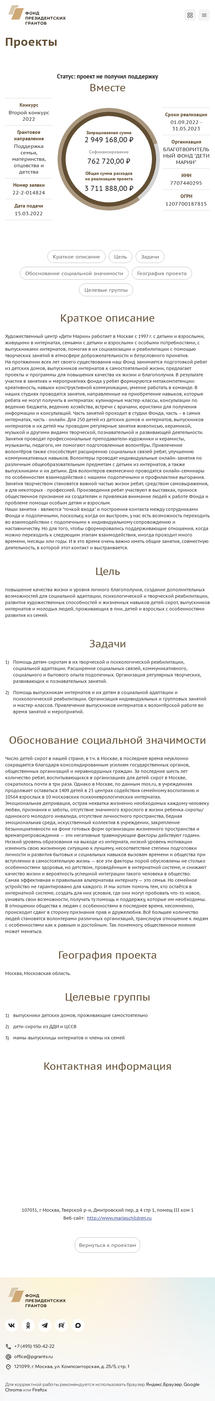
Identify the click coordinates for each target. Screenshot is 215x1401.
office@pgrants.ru (29, 1354)
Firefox (39, 1388)
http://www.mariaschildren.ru (119, 1216)
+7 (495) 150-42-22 (29, 1344)
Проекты (33, 41)
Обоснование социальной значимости (74, 272)
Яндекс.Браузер (164, 1382)
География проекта (162, 272)
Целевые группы (106, 288)
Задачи (150, 256)
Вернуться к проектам (107, 1243)
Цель (120, 256)
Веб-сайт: (75, 1216)
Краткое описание (76, 256)
